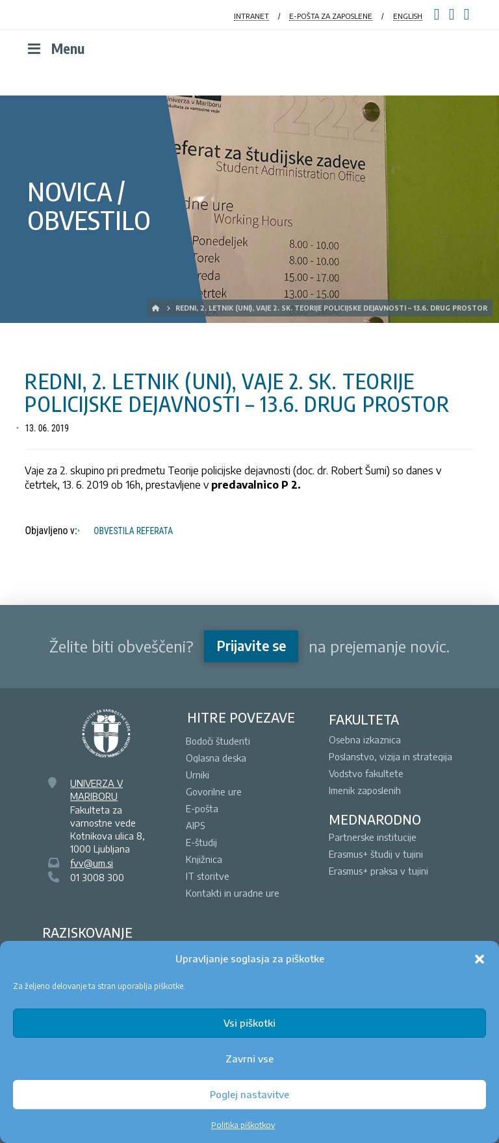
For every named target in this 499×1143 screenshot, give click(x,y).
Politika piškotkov (243, 1125)
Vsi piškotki (249, 1023)
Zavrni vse (249, 1058)
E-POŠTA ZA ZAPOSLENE (330, 16)
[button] (479, 959)
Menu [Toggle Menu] (54, 48)
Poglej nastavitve (249, 1094)
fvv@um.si (91, 863)
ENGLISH (407, 16)
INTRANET (251, 16)
